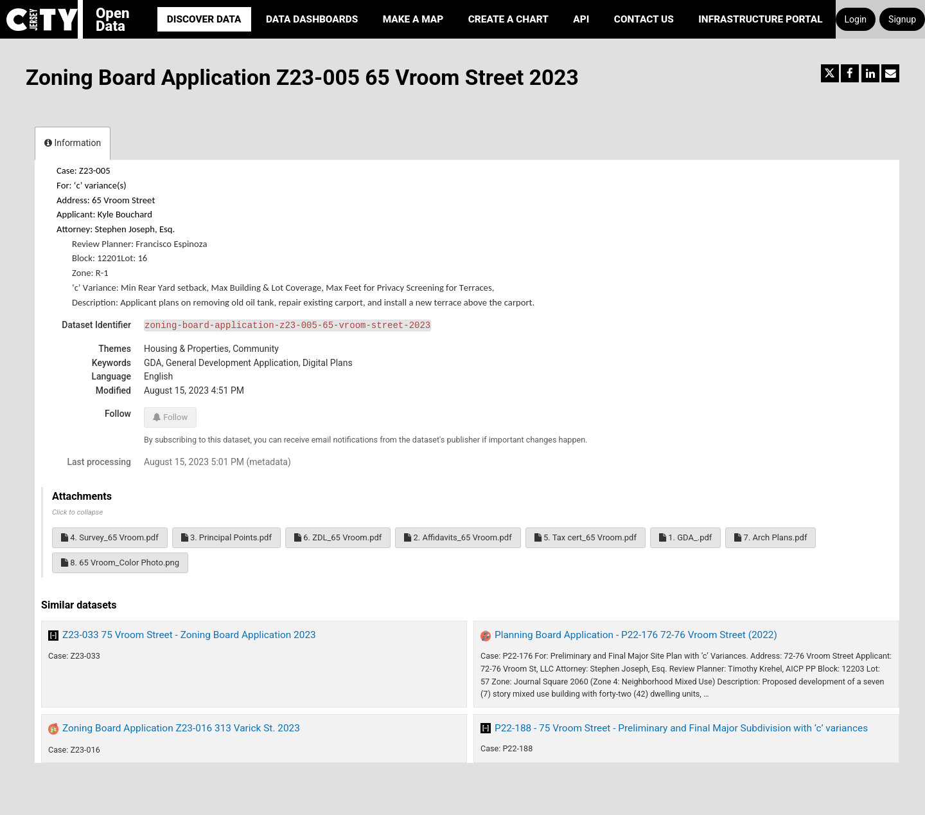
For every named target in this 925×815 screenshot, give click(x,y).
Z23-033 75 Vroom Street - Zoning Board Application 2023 (189, 635)
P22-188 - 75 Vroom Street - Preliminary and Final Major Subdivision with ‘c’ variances (681, 728)
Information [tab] (72, 143)
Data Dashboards (312, 19)
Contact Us (644, 19)
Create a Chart (508, 19)
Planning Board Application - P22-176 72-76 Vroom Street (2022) (636, 635)
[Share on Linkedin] (870, 73)
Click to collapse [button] (77, 512)
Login (856, 19)
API (581, 19)
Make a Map (413, 19)
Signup (902, 19)
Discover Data (204, 19)
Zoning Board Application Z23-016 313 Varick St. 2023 (181, 728)
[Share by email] (890, 73)
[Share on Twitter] (830, 73)
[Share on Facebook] (850, 73)
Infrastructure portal (760, 19)
